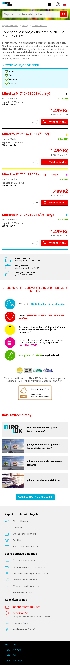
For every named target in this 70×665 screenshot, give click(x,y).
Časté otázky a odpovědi (25, 560)
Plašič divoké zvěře (14, 660)
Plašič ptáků (10, 655)
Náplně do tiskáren (10, 25)
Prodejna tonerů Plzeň (24, 629)
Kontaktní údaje (20, 623)
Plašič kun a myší (13, 649)
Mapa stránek (11, 644)
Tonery (25, 25)
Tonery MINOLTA (39, 25)
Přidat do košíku (54, 121)
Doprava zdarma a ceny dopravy (29, 567)
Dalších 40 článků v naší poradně (35, 497)
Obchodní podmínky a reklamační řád (31, 573)
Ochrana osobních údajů (25, 579)
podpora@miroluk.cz (26, 607)
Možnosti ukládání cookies (26, 586)
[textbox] (31, 14)
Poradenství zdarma (23, 592)
